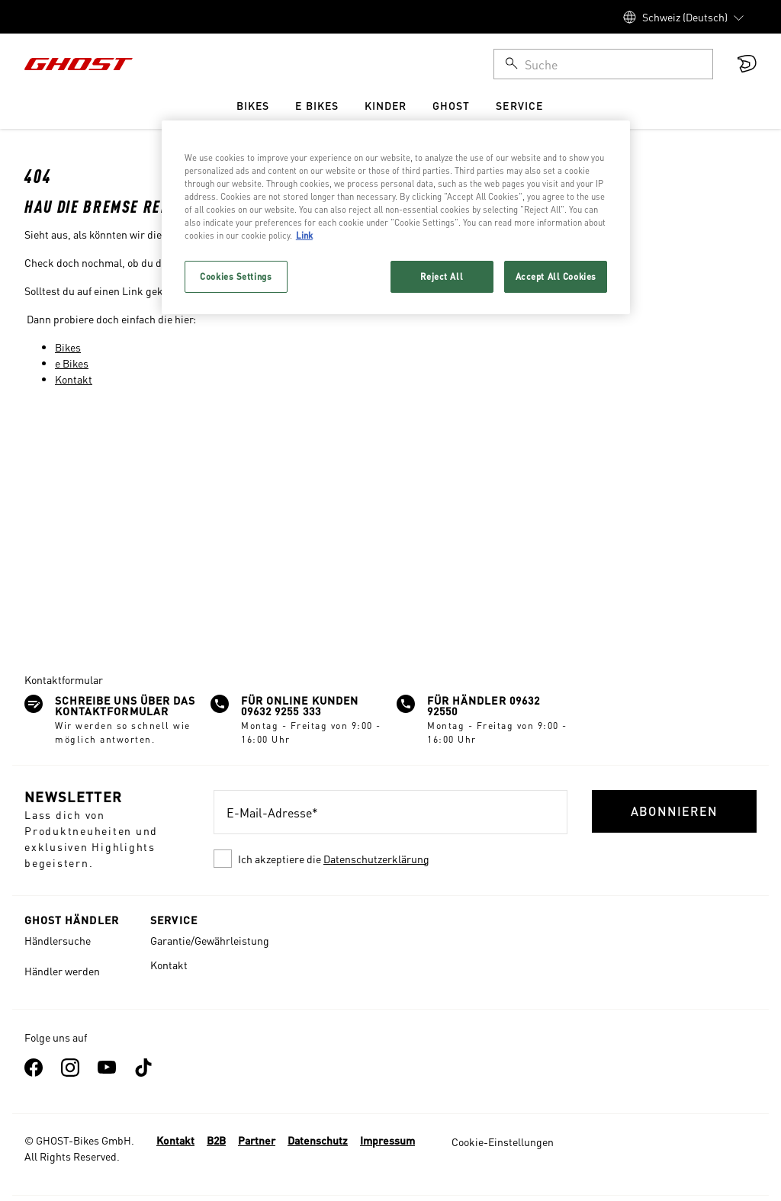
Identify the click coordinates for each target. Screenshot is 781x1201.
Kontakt (73, 379)
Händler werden (62, 971)
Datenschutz (318, 1140)
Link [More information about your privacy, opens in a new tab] (304, 235)
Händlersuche (57, 940)
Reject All (441, 276)
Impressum (387, 1140)
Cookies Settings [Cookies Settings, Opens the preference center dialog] (236, 276)
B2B (216, 1140)
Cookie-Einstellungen (503, 1141)
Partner (256, 1140)
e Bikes (71, 363)
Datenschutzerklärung (376, 858)
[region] (396, 217)
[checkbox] (390, 858)
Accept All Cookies (556, 276)
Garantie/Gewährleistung (209, 940)
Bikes (68, 347)
